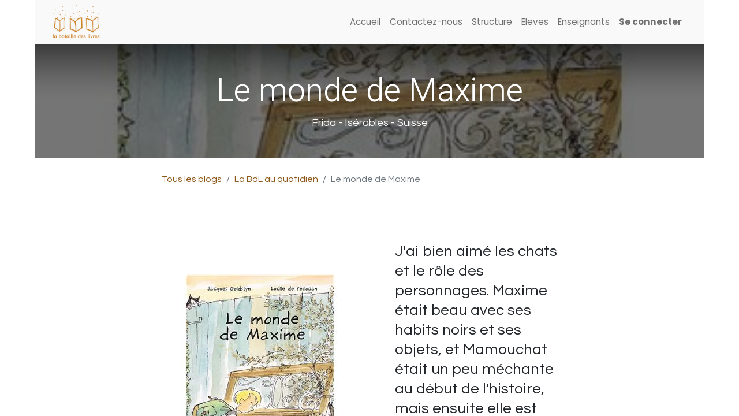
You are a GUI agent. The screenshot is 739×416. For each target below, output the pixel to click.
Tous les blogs (192, 179)
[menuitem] (365, 22)
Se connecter (650, 22)
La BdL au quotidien (276, 179)
